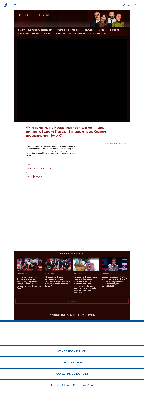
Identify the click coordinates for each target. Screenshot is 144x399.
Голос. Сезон (31, 15)
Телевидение (38, 177)
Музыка (29, 177)
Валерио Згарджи (32, 169)
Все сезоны (102, 34)
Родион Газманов (45, 169)
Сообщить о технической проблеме (114, 143)
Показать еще (72, 301)
